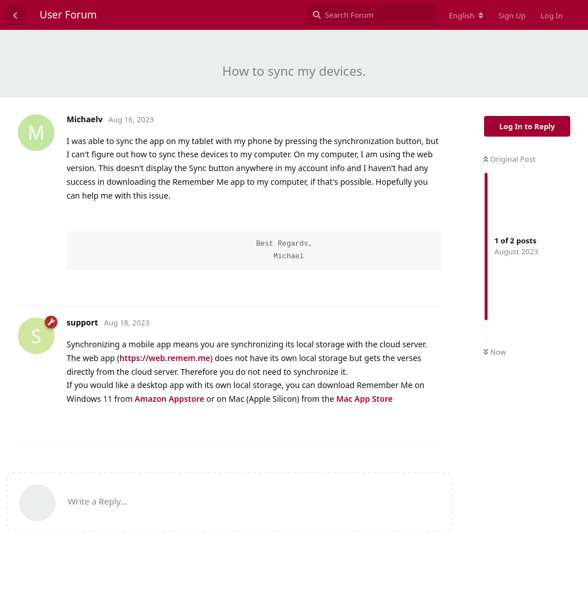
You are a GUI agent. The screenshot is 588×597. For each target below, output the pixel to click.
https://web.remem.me (164, 357)
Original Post (509, 159)
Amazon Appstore (169, 398)
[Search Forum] (371, 15)
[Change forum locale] (466, 15)
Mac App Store (364, 398)
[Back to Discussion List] (15, 15)
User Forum (68, 14)
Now (494, 352)
